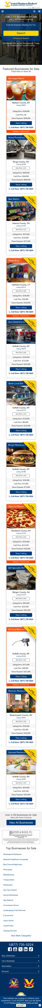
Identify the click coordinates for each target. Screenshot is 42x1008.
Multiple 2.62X (21, 537)
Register (37, 7)
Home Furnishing (16, 137)
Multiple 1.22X (21, 783)
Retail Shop (14, 260)
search (21, 33)
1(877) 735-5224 (21, 945)
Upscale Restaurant (17, 752)
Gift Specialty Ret (16, 568)
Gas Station (13, 199)
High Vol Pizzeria (16, 506)
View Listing (21, 123)
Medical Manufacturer (19, 629)
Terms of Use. (32, 1003)
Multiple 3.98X (21, 291)
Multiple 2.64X (21, 598)
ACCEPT (21, 1005)
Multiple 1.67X (21, 168)
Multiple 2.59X (21, 352)
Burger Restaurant (17, 445)
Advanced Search (21, 38)
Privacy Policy (16, 1003)
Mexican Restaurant (17, 691)
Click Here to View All (21, 71)
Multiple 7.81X (21, 660)
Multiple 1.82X (21, 721)
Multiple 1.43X (21, 414)
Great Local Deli (15, 383)
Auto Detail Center (17, 322)
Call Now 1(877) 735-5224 (21, 127)
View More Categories (21, 935)
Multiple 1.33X (21, 475)
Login (30, 7)
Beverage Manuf (16, 78)
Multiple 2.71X (21, 229)
